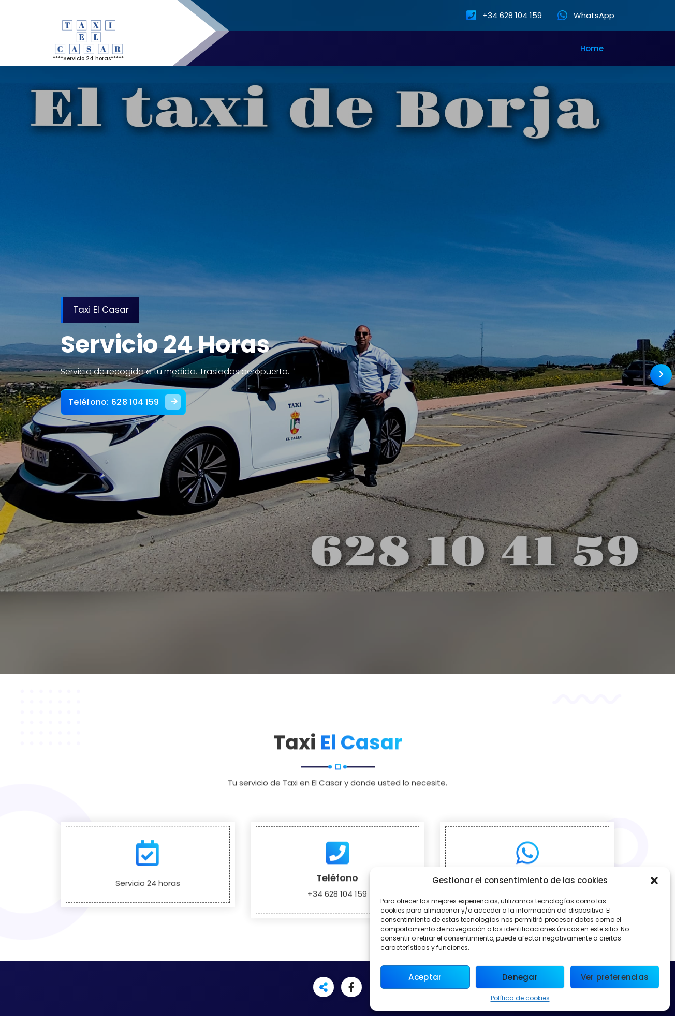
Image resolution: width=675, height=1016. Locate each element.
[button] (654, 880)
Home (592, 48)
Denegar (520, 977)
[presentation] (661, 375)
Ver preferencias (615, 977)
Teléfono (337, 934)
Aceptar (425, 977)
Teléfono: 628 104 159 (137, 396)
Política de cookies (520, 998)
